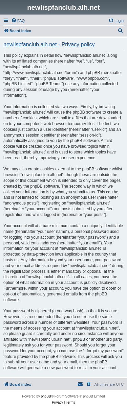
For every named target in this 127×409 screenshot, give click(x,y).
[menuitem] (18, 21)
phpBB (46, 396)
